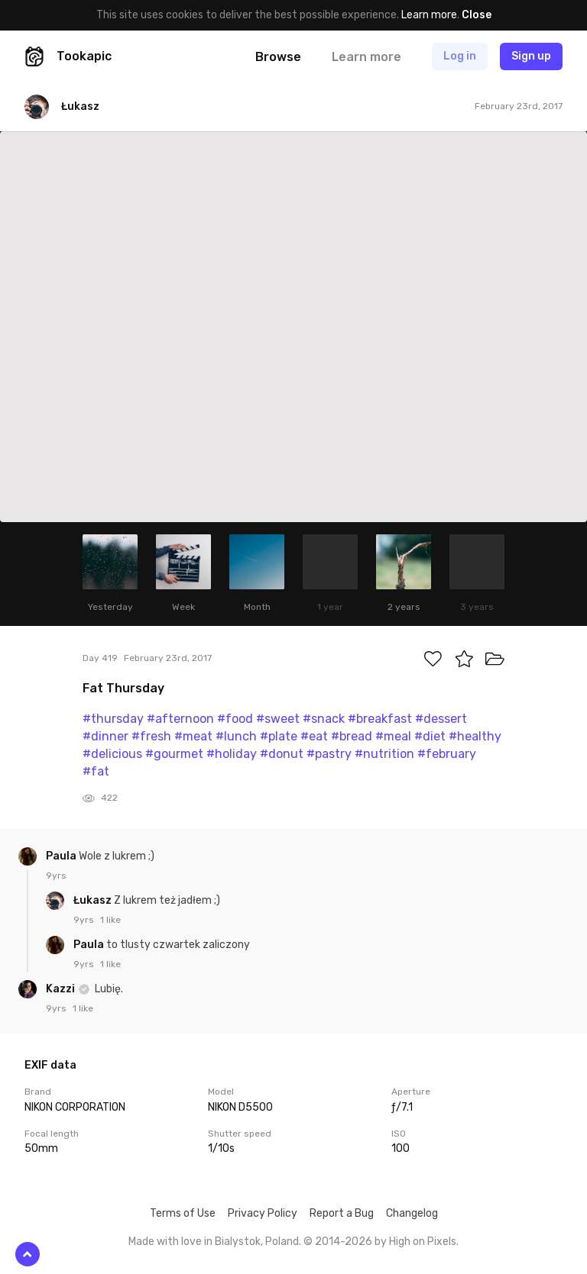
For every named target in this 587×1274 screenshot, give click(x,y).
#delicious (112, 754)
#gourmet (174, 754)
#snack (324, 718)
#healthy (475, 736)
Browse (278, 57)
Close (476, 14)
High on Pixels (422, 1241)
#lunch (236, 736)
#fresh (151, 736)
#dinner (105, 736)
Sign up (531, 56)
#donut (281, 754)
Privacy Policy (262, 1213)
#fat (96, 771)
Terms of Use (183, 1213)
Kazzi (61, 988)
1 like (110, 919)
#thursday (113, 718)
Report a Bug (342, 1213)
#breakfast (380, 718)
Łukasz (93, 900)
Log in (459, 56)
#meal (393, 736)
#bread (351, 736)
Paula (62, 856)
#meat (193, 736)
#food (235, 718)
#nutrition (384, 754)
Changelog (412, 1213)
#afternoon (180, 718)
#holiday (231, 754)
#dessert (441, 718)
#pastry (329, 754)
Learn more (429, 14)
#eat (314, 736)
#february (446, 754)
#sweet (278, 718)
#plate (278, 736)
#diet (430, 736)
